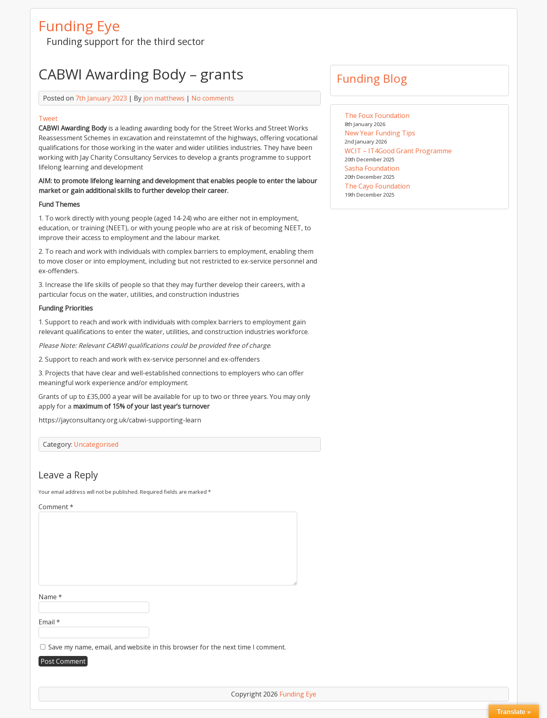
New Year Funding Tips (380, 133)
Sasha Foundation (372, 168)
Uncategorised (96, 444)
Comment (56, 506)
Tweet (48, 118)
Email (49, 621)
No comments (212, 98)
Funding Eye (79, 25)
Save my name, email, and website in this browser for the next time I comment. (167, 647)
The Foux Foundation (377, 115)
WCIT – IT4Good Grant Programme (398, 150)
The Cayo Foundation (377, 186)
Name (50, 596)
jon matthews (163, 98)
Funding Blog (372, 78)
